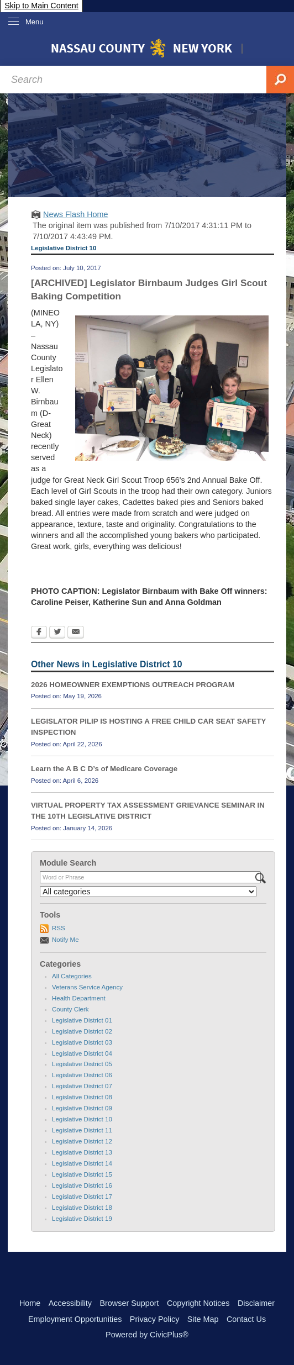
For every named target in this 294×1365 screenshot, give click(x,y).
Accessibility (70, 1303)
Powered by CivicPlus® (147, 1334)
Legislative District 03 (82, 1042)
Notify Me (65, 939)
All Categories (72, 976)
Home (29, 1303)
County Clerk (70, 1009)
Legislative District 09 (82, 1108)
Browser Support (129, 1303)
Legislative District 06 (82, 1075)
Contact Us (246, 1319)
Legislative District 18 (82, 1207)
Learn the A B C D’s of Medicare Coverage (104, 769)
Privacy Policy (155, 1319)
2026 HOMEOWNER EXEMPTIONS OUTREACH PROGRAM (132, 685)
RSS (58, 928)
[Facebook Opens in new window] (39, 633)
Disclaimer (256, 1303)
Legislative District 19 (82, 1218)
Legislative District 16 (82, 1185)
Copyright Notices (198, 1303)
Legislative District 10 (82, 1119)
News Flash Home (75, 214)
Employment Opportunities (75, 1319)
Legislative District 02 (82, 1031)
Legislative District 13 (82, 1152)
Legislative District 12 (82, 1141)
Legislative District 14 (82, 1163)
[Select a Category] (148, 891)
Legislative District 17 (82, 1196)
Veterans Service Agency (87, 987)
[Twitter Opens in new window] (57, 633)
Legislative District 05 (82, 1064)
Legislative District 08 (82, 1097)
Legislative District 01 (82, 1020)
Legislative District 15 (82, 1174)
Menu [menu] (34, 22)
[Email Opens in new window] (75, 633)
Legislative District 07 (82, 1086)
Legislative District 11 (82, 1130)
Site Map (203, 1319)
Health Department (79, 998)
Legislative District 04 (82, 1053)
